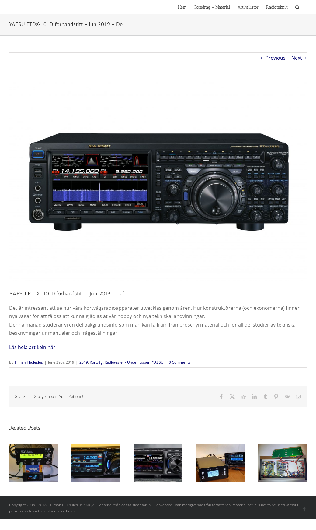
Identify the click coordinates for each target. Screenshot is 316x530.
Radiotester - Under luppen (127, 362)
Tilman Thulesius (28, 362)
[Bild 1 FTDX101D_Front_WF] (158, 181)
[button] (297, 7)
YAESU (158, 362)
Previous (276, 58)
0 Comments (179, 362)
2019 (83, 362)
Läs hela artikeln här (32, 347)
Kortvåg (96, 362)
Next (296, 58)
